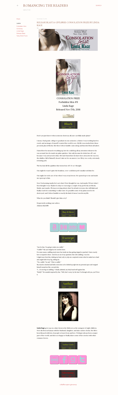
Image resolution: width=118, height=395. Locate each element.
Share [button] (18, 19)
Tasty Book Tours (22, 36)
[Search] (98, 5)
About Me (27, 10)
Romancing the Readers (45, 5)
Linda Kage (20, 31)
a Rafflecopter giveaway (68, 384)
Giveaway (20, 28)
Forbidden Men (21, 26)
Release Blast (21, 33)
